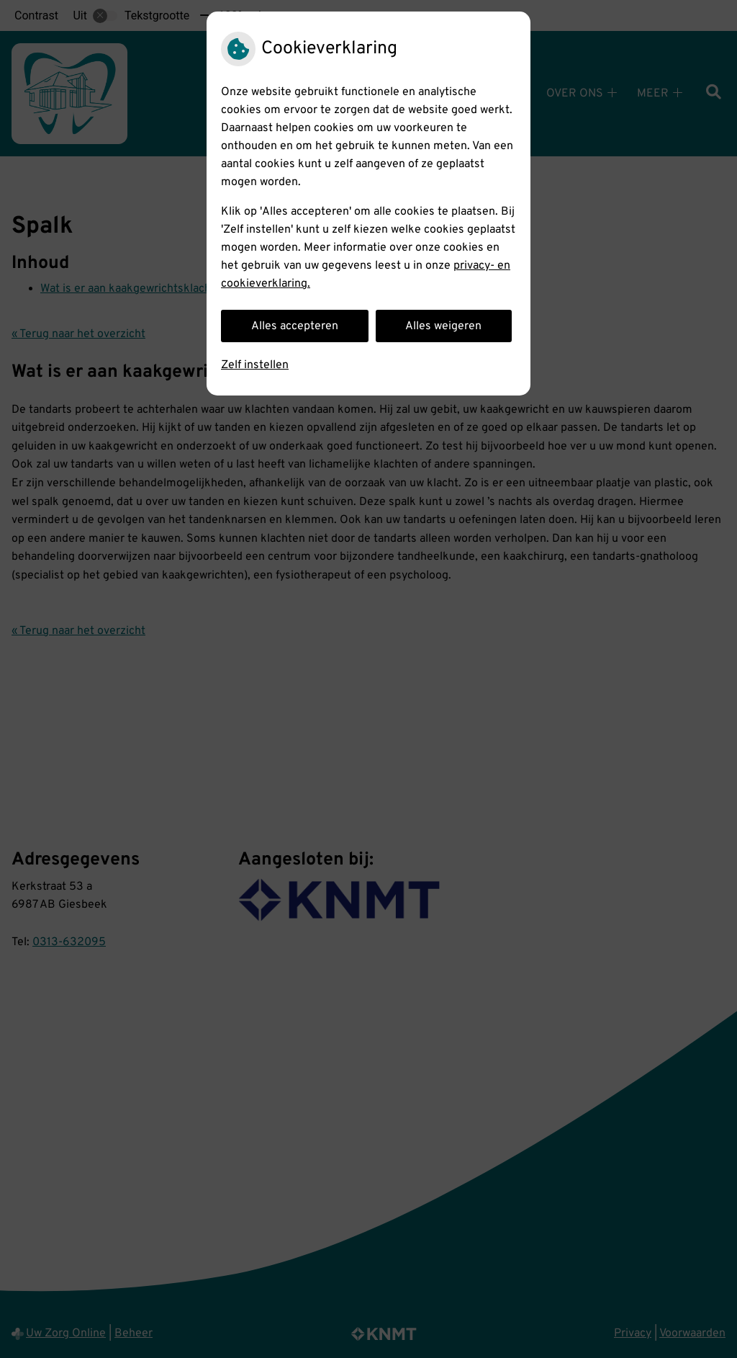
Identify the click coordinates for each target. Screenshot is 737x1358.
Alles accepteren (294, 326)
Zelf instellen (255, 365)
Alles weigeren (443, 326)
